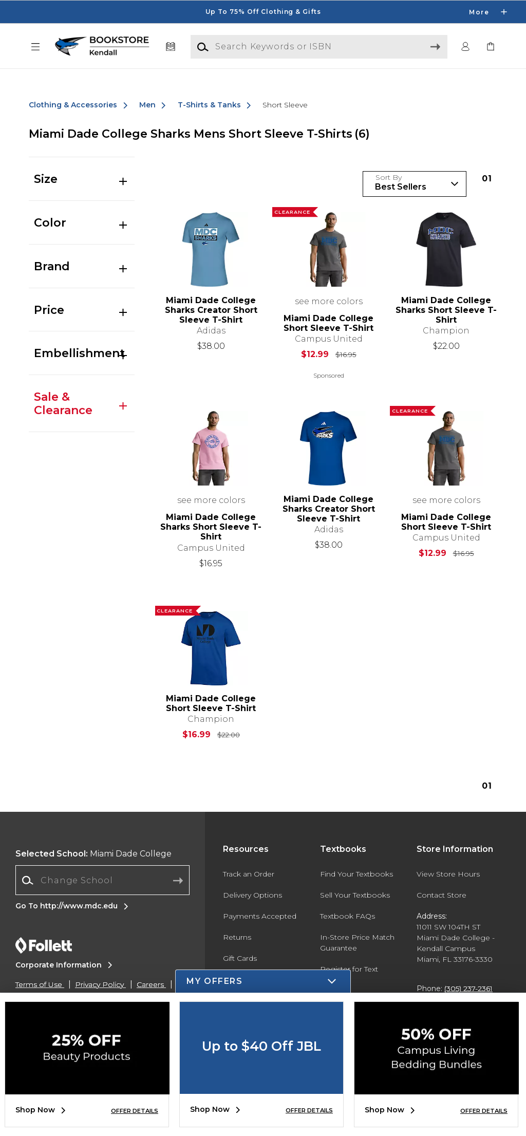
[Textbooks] (171, 47)
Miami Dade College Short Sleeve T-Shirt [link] (328, 323)
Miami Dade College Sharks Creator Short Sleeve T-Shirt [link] (211, 310)
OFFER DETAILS (134, 1110)
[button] (35, 47)
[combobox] (102, 880)
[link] (490, 47)
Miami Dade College (93, 854)
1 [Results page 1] (487, 178)
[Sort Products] (414, 184)
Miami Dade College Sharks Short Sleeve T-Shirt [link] (446, 310)
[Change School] (102, 880)
